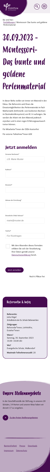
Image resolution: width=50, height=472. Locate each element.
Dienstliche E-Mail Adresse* (14, 216)
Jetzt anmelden (14, 270)
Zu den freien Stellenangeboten (24, 417)
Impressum (8, 450)
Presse (22, 446)
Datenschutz (21, 450)
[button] (44, 6)
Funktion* (8, 170)
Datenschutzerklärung (21, 255)
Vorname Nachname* (12, 154)
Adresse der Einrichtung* (13, 200)
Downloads (32, 446)
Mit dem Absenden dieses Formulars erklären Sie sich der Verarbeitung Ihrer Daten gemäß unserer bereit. (27, 250)
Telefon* (8, 231)
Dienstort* (8, 185)
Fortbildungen (9, 22)
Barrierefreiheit (10, 446)
